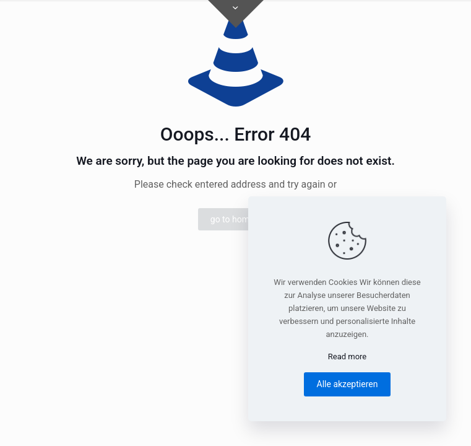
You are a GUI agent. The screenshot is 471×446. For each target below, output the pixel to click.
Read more (347, 356)
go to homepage (241, 219)
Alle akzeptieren (347, 384)
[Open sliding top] (236, 14)
